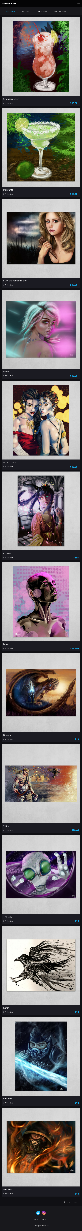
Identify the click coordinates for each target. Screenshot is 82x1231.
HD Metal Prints (60, 11)
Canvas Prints (42, 11)
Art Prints (25, 11)
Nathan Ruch (9, 3)
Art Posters (10, 11)
